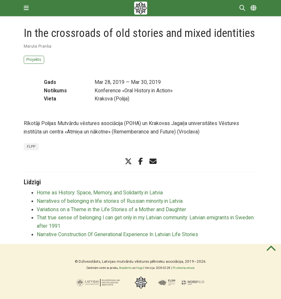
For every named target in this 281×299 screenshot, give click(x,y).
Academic (125, 268)
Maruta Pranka (38, 46)
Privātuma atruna (183, 268)
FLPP (31, 146)
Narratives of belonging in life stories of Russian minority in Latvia (110, 201)
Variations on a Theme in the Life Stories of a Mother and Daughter (111, 210)
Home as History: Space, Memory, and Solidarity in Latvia (100, 193)
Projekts (33, 59)
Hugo (139, 268)
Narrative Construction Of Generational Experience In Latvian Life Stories (117, 234)
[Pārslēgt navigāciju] (26, 8)
